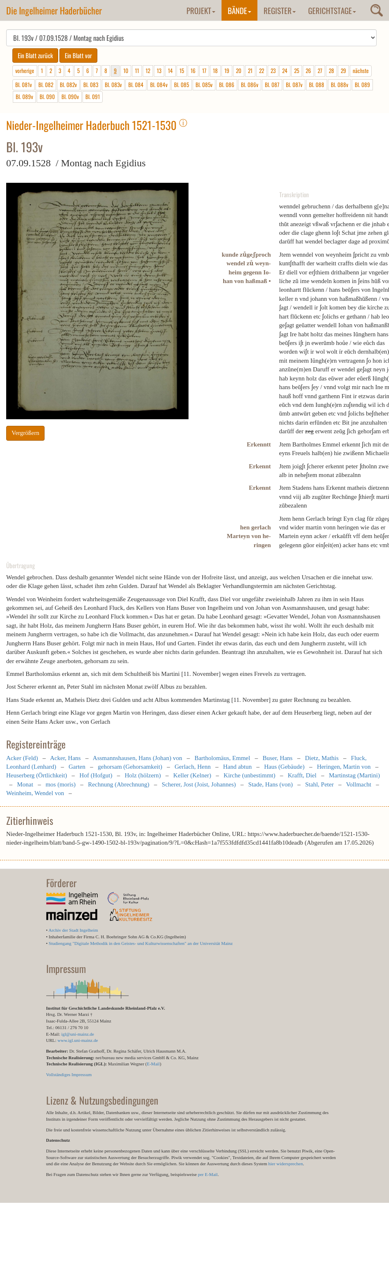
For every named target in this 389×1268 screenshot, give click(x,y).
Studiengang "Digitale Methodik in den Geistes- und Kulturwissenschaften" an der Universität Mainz (141, 943)
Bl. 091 (92, 96)
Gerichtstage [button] (332, 10)
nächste (361, 70)
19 (226, 70)
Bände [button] (239, 10)
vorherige (24, 70)
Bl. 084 (136, 84)
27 (320, 70)
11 (137, 70)
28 (331, 70)
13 (159, 70)
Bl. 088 (316, 84)
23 (273, 70)
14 (170, 70)
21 (250, 70)
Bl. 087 (272, 84)
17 (204, 70)
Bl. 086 (226, 84)
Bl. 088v (339, 84)
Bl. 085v (204, 84)
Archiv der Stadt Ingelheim (73, 930)
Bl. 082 (45, 84)
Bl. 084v (158, 84)
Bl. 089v (24, 96)
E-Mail (153, 1063)
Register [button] (280, 10)
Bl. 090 (47, 96)
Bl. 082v (68, 84)
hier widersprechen (285, 1163)
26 (308, 70)
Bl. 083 (90, 84)
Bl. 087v (294, 84)
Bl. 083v (113, 84)
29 (343, 70)
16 (193, 70)
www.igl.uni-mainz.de (77, 1040)
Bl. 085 (181, 84)
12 (148, 70)
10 (125, 70)
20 (238, 70)
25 (296, 70)
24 (285, 70)
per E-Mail (208, 1174)
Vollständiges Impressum (69, 1074)
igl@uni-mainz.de (77, 1034)
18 (215, 70)
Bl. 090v (70, 96)
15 (181, 70)
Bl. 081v (23, 84)
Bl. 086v (249, 84)
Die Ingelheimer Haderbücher (54, 10)
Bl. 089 (362, 84)
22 (261, 70)
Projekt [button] (200, 10)
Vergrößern (25, 433)
